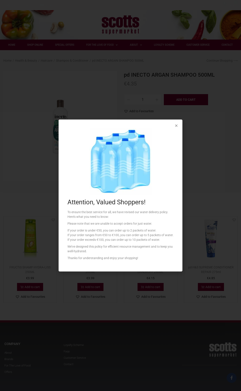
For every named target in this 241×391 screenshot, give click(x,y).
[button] (176, 125)
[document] (120, 195)
